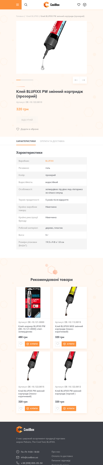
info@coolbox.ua (29, 457)
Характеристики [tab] (26, 141)
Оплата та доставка (62, 456)
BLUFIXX (49, 161)
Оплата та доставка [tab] (52, 141)
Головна (20, 16)
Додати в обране (27, 129)
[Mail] (20, 343)
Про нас (56, 452)
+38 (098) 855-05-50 (32, 463)
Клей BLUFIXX (32, 16)
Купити (32, 344)
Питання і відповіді (61, 461)
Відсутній (27, 120)
